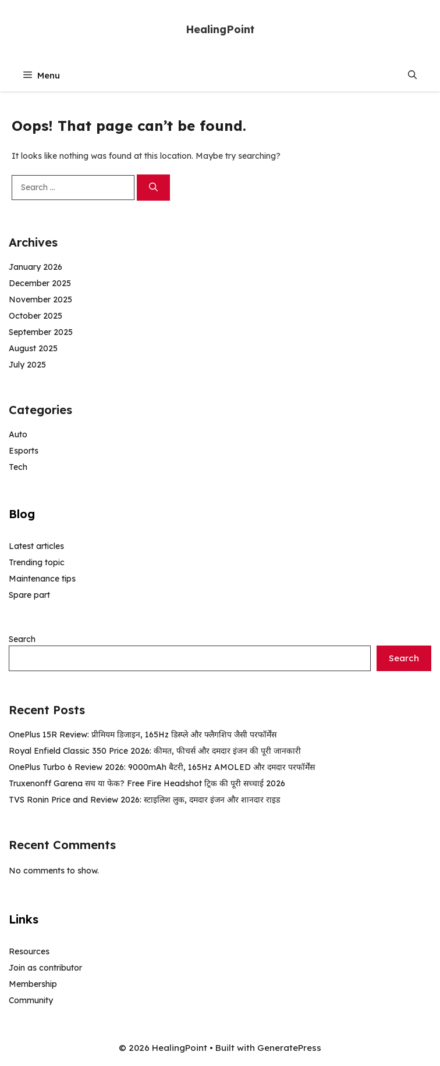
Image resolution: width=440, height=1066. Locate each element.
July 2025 (27, 364)
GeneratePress (289, 1047)
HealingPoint (220, 29)
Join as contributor (45, 967)
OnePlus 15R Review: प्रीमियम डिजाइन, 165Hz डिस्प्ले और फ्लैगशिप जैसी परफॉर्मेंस (142, 734)
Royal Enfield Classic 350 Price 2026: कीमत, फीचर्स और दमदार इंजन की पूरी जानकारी (155, 751)
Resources (29, 951)
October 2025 (35, 316)
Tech (18, 467)
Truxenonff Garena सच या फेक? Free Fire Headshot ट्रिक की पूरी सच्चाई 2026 (147, 783)
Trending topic (37, 562)
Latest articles (36, 546)
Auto (18, 434)
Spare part (29, 595)
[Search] (153, 187)
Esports (23, 450)
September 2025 (41, 332)
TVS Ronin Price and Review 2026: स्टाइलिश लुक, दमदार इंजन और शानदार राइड (144, 799)
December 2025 (40, 283)
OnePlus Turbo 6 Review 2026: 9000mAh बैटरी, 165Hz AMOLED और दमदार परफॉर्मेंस (162, 767)
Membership (33, 984)
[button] (412, 75)
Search (22, 639)
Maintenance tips (42, 578)
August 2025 (33, 348)
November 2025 (40, 299)
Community (31, 1000)
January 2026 (35, 267)
